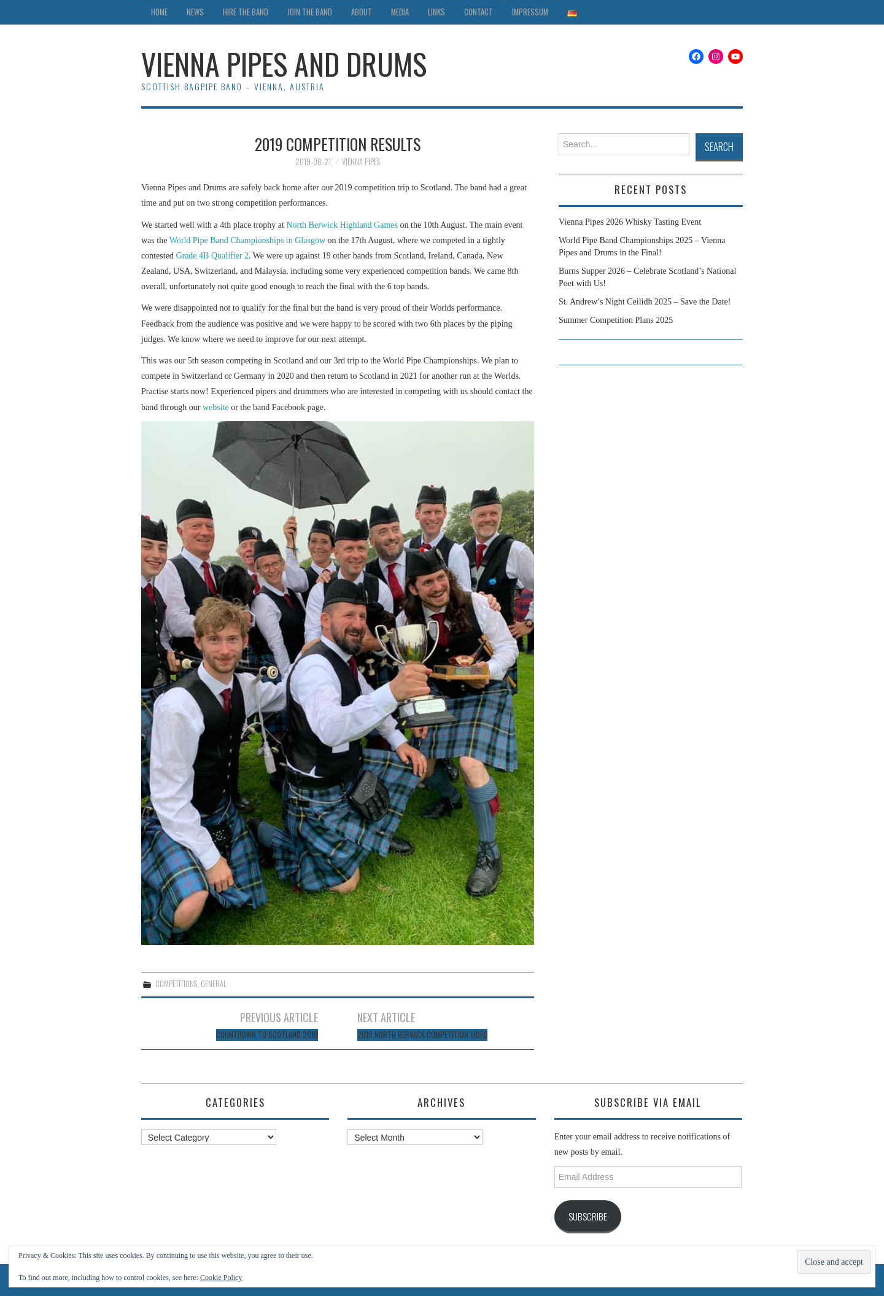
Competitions (176, 984)
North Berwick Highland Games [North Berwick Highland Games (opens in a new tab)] (343, 225)
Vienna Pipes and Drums (284, 63)
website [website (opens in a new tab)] (217, 407)
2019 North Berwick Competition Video (422, 1035)
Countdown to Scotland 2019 (267, 1035)
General (214, 984)
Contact (478, 12)
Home (159, 12)
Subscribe (587, 1216)
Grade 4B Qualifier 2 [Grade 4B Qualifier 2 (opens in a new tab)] (211, 255)
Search (719, 146)
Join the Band (309, 12)
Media (400, 12)
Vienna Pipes (361, 162)
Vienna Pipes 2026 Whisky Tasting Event (630, 222)
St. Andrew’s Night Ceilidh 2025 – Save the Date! (645, 301)
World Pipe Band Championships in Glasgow (247, 240)
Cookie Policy (221, 1277)
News (195, 12)
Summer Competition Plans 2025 (616, 320)
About (361, 12)
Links (436, 12)
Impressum (530, 12)
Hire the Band (245, 12)
